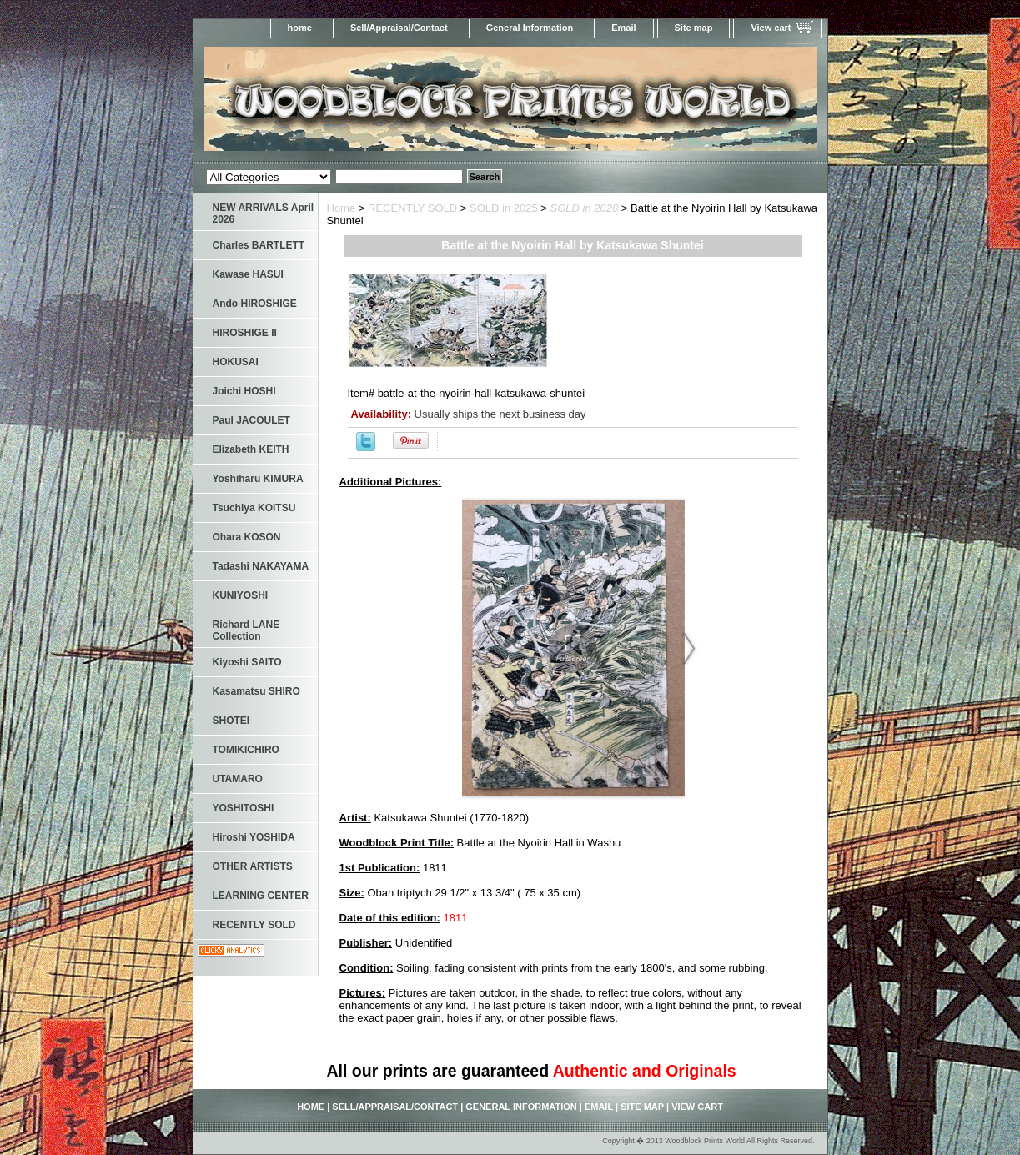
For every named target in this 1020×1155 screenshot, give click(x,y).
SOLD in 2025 (504, 208)
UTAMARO (238, 779)
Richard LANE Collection (246, 630)
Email (623, 28)
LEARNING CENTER (261, 895)
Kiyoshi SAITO (247, 662)
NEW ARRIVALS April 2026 (263, 213)
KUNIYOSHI (241, 595)
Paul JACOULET (251, 420)
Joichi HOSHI (244, 391)
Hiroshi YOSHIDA (254, 837)
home (300, 28)
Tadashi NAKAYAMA (261, 566)
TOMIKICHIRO (246, 750)
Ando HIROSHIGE (255, 303)
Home (341, 208)
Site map (694, 28)
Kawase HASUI (248, 274)
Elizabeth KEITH (251, 449)
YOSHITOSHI (243, 808)
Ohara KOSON (247, 537)
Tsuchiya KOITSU (254, 508)
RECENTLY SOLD (412, 208)
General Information (530, 28)
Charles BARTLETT (259, 245)
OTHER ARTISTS (253, 866)
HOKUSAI (236, 362)
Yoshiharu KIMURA (258, 479)
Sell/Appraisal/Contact (399, 28)
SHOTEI (231, 720)
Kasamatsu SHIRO (256, 691)
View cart (771, 28)
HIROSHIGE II (245, 333)
